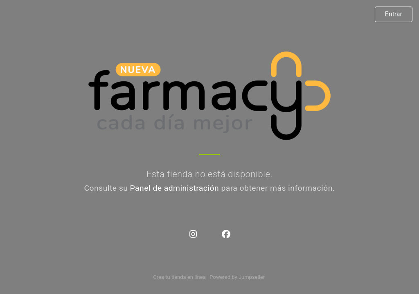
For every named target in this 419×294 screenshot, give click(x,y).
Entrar (393, 14)
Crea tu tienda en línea (180, 277)
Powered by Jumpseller (237, 277)
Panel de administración (174, 188)
